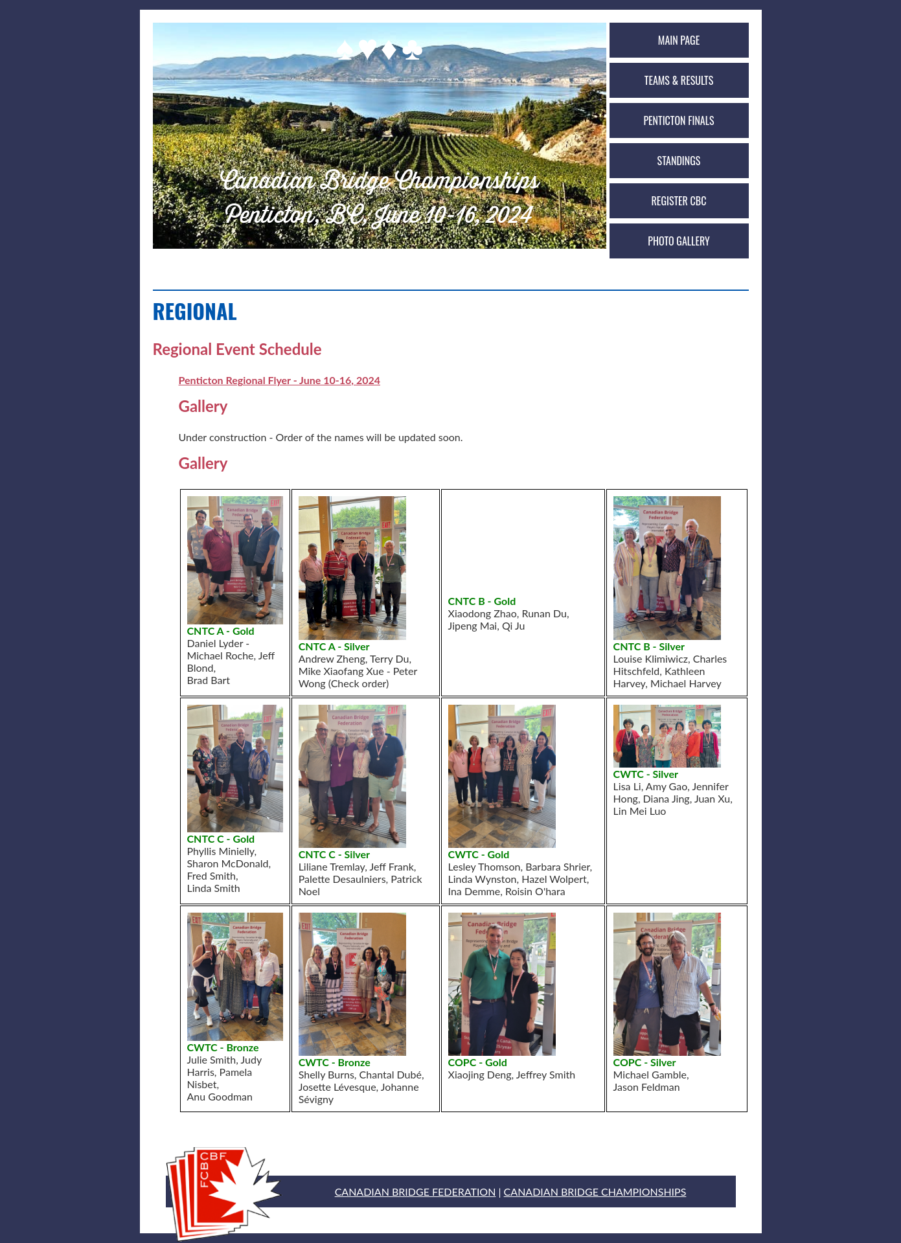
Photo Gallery (679, 241)
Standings (679, 160)
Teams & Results (678, 80)
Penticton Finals (678, 120)
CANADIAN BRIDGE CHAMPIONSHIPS (595, 1191)
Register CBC (679, 201)
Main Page (679, 40)
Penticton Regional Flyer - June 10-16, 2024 (280, 380)
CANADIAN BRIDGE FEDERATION (415, 1191)
